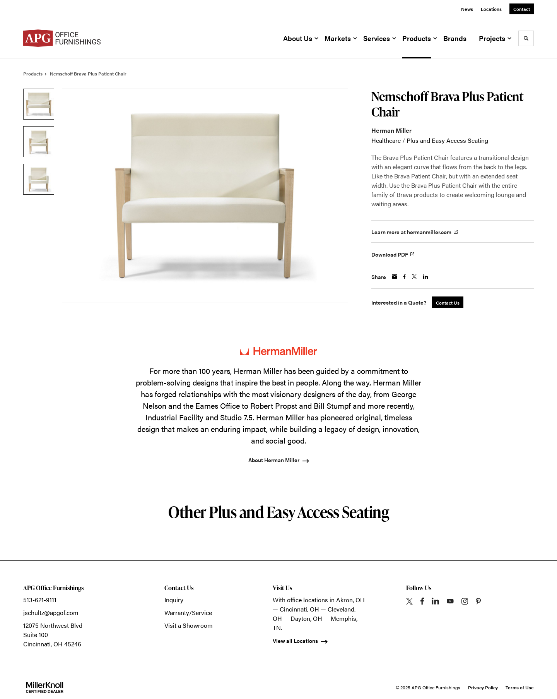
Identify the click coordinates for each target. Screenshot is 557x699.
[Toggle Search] (526, 38)
